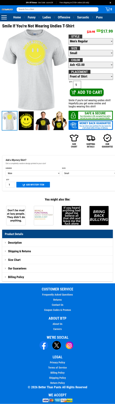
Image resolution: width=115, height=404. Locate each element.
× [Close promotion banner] (110, 2)
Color (75, 60)
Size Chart (14, 260)
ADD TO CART (86, 92)
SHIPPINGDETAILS (90, 141)
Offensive (64, 17)
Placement (79, 72)
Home (17, 17)
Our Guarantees (17, 268)
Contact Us (57, 305)
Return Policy (57, 383)
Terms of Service (57, 367)
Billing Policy (16, 277)
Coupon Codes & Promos (57, 310)
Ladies (46, 17)
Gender (9, 168)
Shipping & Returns (19, 251)
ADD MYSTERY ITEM (33, 185)
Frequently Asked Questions (57, 294)
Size (74, 48)
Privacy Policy (57, 362)
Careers (57, 329)
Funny (31, 17)
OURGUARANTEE (107, 141)
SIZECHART (74, 141)
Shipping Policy (57, 378)
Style (75, 37)
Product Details (14, 234)
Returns (57, 299)
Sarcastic (83, 17)
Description (15, 242)
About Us (57, 324)
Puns (99, 17)
